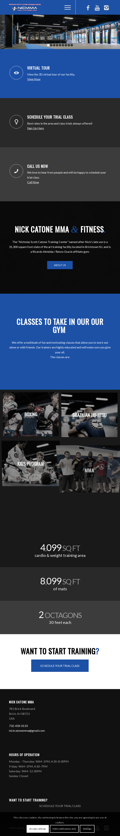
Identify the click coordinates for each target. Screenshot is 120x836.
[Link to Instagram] (106, 9)
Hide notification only (64, 828)
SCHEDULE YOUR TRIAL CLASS (50, 117)
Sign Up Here (35, 128)
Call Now (33, 182)
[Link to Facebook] (88, 9)
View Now (33, 79)
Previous (3, 32)
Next (117, 32)
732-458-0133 (18, 725)
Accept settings (37, 828)
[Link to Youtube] (97, 9)
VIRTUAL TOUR (39, 68)
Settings (87, 828)
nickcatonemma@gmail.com (27, 730)
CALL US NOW (38, 166)
